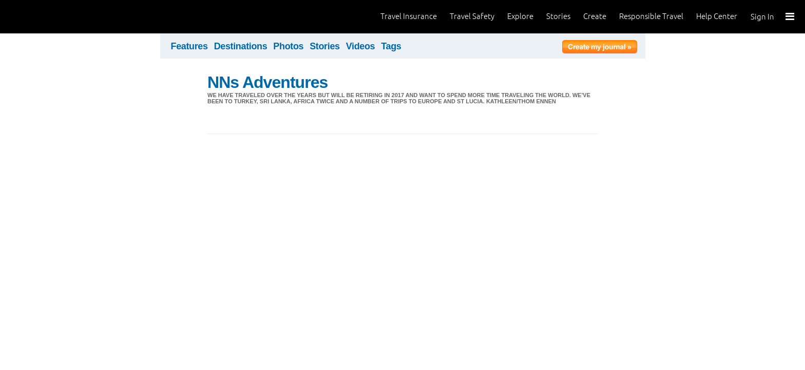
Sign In (762, 16)
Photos (288, 46)
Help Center (716, 16)
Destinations (240, 46)
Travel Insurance (408, 16)
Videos (360, 46)
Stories (558, 16)
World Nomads (54, 16)
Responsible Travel (651, 16)
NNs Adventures (267, 82)
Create (594, 16)
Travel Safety (472, 16)
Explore (520, 16)
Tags (391, 46)
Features (189, 46)
